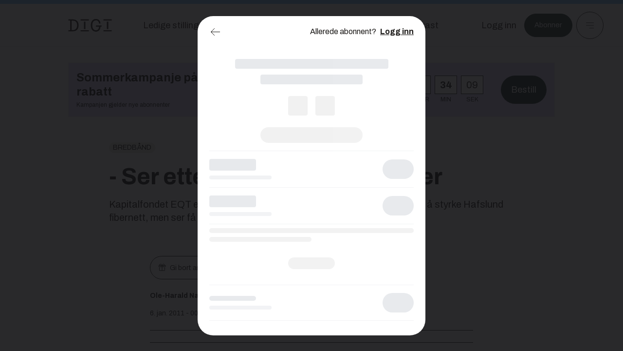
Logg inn (397, 31)
